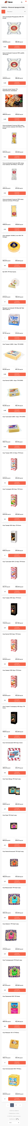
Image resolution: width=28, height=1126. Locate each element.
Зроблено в (12, 1119)
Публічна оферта (14, 1110)
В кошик (17, 47)
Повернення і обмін (14, 1113)
